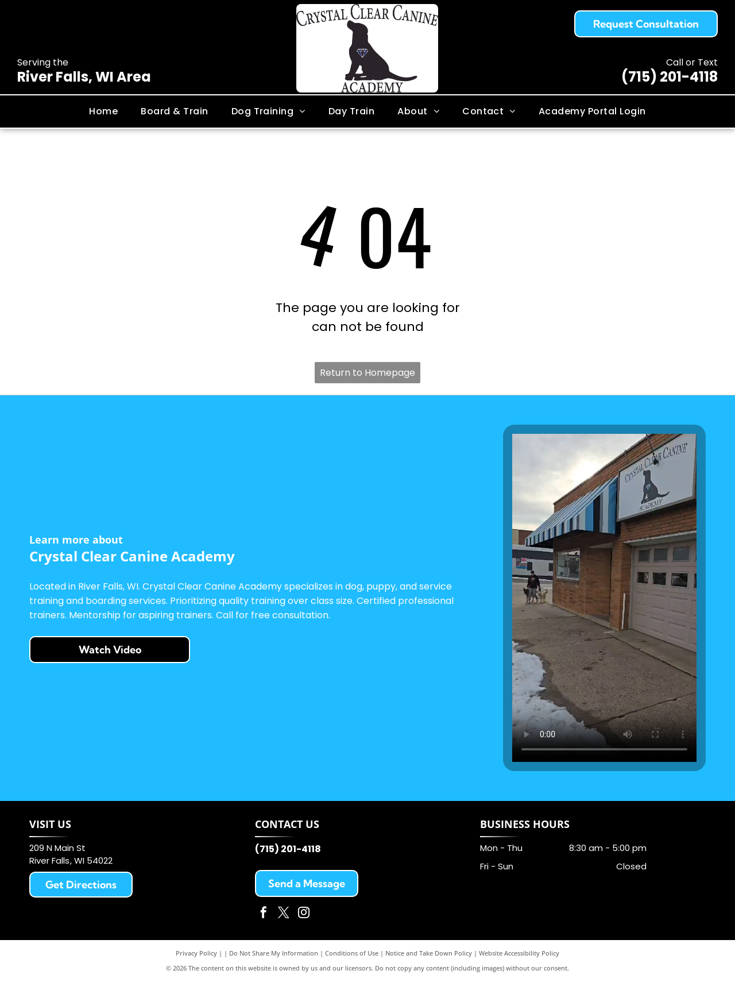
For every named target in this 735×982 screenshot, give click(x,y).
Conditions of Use (351, 953)
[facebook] (263, 914)
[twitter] (283, 914)
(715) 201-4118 (669, 76)
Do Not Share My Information (273, 953)
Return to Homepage (367, 372)
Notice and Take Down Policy (428, 953)
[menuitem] (103, 111)
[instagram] (303, 914)
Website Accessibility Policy (519, 953)
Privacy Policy (196, 953)
